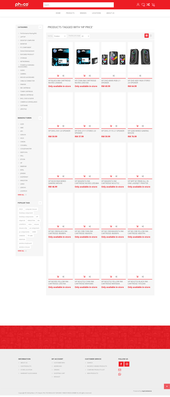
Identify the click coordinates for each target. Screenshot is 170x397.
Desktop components (26, 218)
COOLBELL (23, 147)
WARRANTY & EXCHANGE (29, 375)
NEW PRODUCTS (92, 375)
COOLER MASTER (26, 150)
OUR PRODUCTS (26, 368)
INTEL (22, 171)
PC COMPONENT (25, 49)
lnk (39, 222)
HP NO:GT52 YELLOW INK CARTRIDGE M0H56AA (112, 284)
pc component (34, 230)
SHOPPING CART (151, 5)
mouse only (23, 230)
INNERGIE (23, 168)
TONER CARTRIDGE (26, 93)
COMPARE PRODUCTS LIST (96, 371)
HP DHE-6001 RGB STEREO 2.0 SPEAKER (139, 83)
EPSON (22, 161)
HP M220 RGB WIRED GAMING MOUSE (57, 184)
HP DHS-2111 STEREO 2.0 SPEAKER (85, 133)
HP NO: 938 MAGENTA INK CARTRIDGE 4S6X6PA (112, 234)
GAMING (23, 75)
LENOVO (23, 189)
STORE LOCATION (26, 371)
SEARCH (90, 364)
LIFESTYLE (23, 111)
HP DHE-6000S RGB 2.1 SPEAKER (110, 83)
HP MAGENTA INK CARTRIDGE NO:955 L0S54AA (87, 184)
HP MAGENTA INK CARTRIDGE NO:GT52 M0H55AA (110, 185)
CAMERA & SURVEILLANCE (28, 103)
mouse (36, 226)
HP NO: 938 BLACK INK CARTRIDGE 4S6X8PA (57, 234)
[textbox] (78, 5)
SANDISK (22, 237)
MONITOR (23, 45)
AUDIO (22, 72)
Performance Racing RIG (28, 35)
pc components (24, 233)
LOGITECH (23, 192)
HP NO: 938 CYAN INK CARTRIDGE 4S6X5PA (84, 234)
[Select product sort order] (60, 37)
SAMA (34, 233)
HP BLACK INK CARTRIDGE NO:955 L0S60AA (59, 83)
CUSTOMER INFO (59, 364)
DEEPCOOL (24, 154)
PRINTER (23, 86)
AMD (21, 129)
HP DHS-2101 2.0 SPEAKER (59, 132)
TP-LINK (30, 237)
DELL (21, 157)
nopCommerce (147, 393)
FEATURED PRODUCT (27, 56)
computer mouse (31, 211)
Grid (147, 37)
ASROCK (23, 136)
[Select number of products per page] (85, 37)
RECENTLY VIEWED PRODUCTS (97, 368)
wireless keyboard (25, 245)
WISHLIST (57, 378)
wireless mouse (24, 249)
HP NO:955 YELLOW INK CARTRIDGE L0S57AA (58, 284)
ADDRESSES (58, 368)
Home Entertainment (27, 52)
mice (30, 226)
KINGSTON (23, 182)
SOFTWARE (24, 107)
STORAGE (23, 60)
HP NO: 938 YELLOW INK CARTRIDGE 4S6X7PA (138, 234)
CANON (22, 143)
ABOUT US (24, 364)
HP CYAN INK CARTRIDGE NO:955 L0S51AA (85, 83)
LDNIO (22, 185)
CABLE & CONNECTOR (27, 82)
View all (21, 196)
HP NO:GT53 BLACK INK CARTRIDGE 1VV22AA (138, 284)
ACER (22, 126)
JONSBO (23, 175)
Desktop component (26, 214)
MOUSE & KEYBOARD (27, 79)
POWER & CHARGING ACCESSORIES (26, 67)
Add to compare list (63, 77)
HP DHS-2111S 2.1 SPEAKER (112, 132)
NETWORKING (25, 63)
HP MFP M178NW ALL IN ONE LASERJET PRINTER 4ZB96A (138, 185)
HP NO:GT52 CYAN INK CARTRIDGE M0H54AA (84, 284)
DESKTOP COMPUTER (27, 42)
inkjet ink (22, 222)
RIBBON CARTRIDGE (26, 96)
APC (21, 133)
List (151, 37)
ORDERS (56, 371)
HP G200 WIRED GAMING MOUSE (138, 133)
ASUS (22, 140)
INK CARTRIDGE (25, 89)
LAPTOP (23, 38)
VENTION (22, 241)
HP (21, 164)
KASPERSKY (24, 178)
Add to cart (58, 77)
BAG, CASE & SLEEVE (27, 100)
